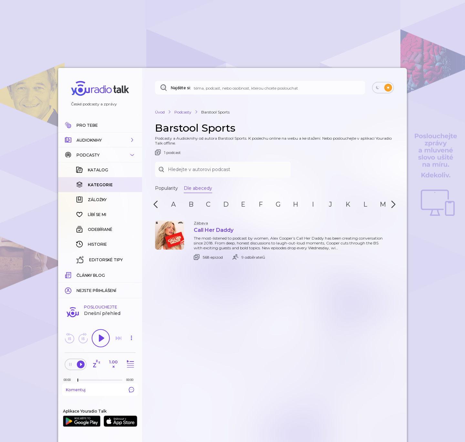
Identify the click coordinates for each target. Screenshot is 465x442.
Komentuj (100, 390)
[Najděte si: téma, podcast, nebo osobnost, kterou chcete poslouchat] (260, 87)
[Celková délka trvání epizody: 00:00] (131, 380)
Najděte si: (181, 87)
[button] (100, 140)
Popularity (166, 188)
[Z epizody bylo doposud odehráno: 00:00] (69, 380)
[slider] (77, 380)
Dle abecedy (198, 188)
